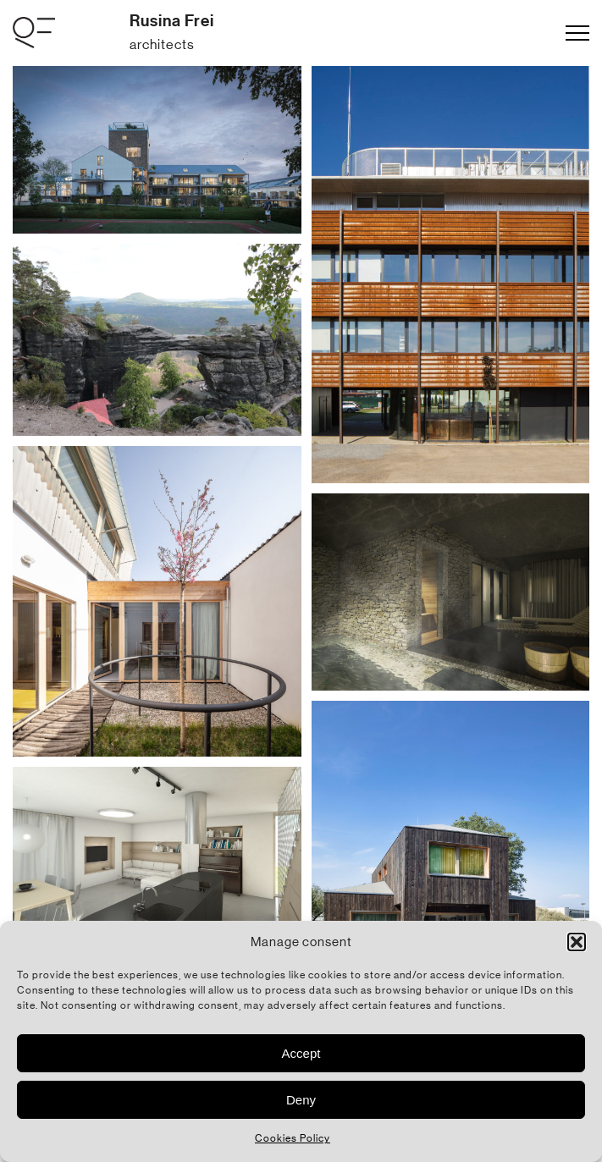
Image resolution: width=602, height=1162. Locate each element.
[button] (576, 941)
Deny (301, 1100)
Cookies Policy (292, 1138)
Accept (301, 1053)
